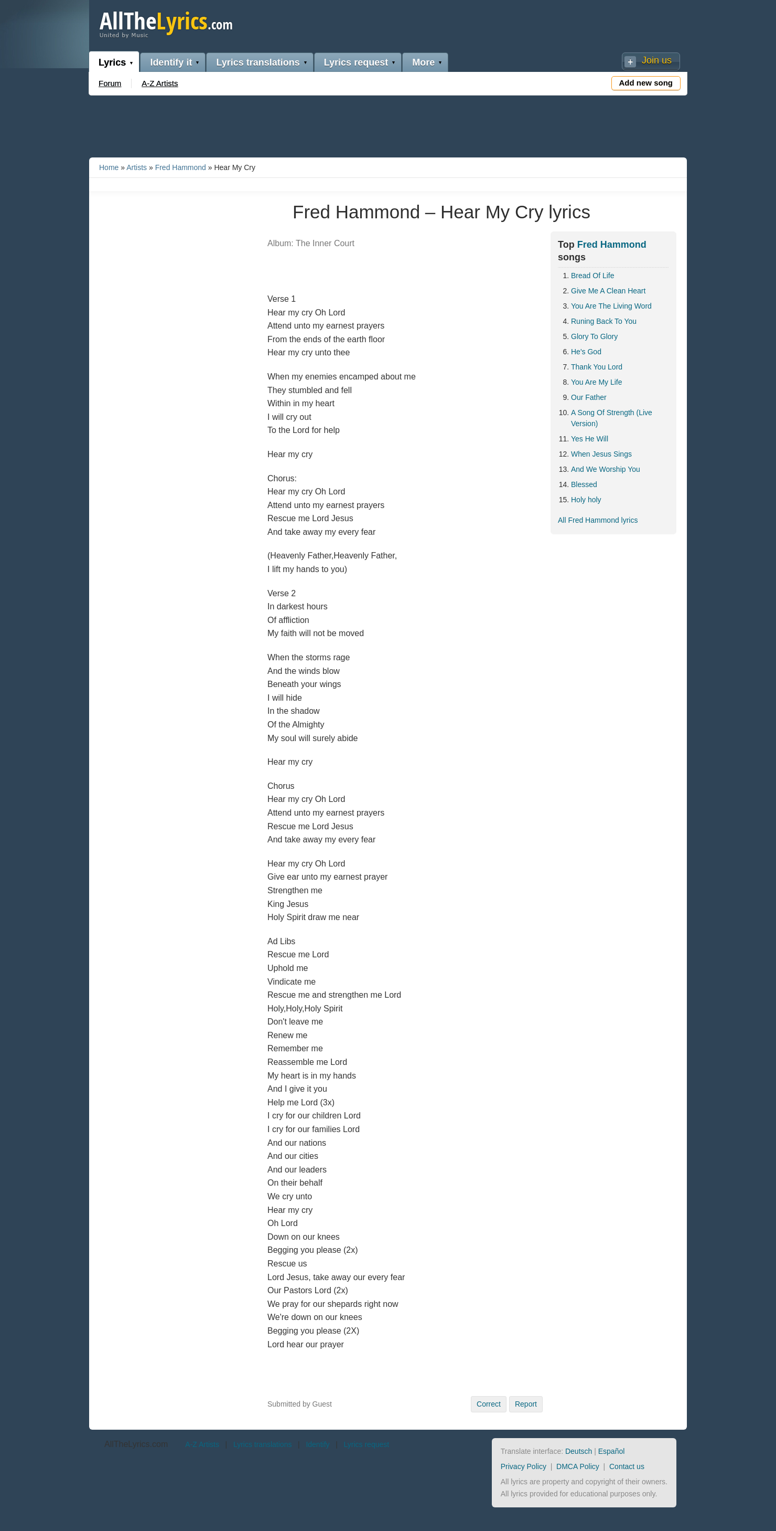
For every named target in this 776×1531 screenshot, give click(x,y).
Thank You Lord (596, 367)
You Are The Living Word (611, 306)
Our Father (589, 397)
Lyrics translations (257, 62)
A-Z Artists (160, 83)
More (423, 62)
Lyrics (112, 62)
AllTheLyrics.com (136, 1444)
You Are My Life (596, 382)
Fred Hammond (180, 167)
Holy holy (586, 499)
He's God (586, 351)
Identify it (171, 62)
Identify (317, 1444)
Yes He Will (589, 439)
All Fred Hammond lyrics (598, 520)
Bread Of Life (593, 275)
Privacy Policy (523, 1466)
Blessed (584, 484)
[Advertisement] (388, 124)
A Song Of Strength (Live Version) (611, 418)
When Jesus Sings (601, 454)
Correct (489, 1404)
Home (108, 167)
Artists (136, 167)
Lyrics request (356, 62)
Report (526, 1404)
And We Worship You (605, 469)
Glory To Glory (594, 336)
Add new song (646, 82)
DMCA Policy (577, 1466)
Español (611, 1451)
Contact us (626, 1466)
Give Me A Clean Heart (608, 291)
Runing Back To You (604, 321)
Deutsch (578, 1451)
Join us (657, 60)
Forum (110, 83)
